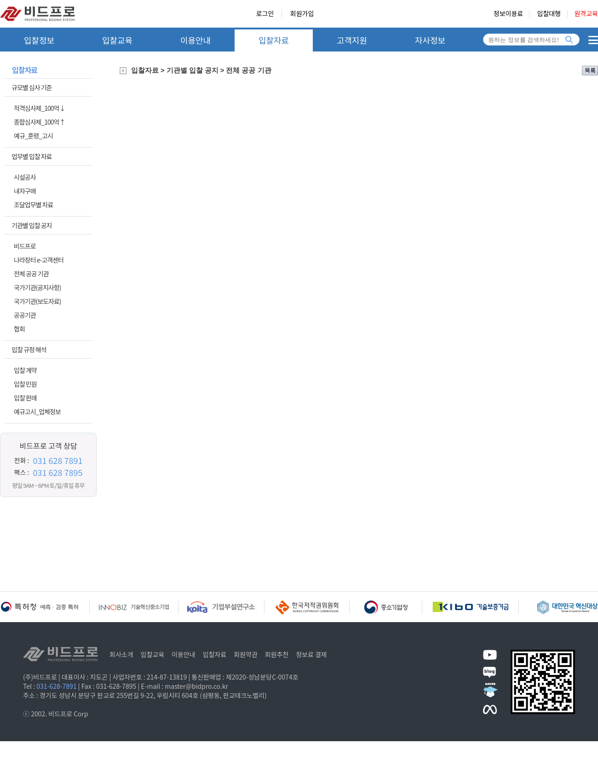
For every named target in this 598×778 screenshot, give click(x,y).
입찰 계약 (25, 370)
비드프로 (25, 246)
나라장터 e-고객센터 (38, 259)
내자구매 (25, 190)
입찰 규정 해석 (29, 349)
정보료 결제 (311, 654)
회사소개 (121, 654)
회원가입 (302, 14)
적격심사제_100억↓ (39, 108)
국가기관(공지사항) (37, 287)
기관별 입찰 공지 (32, 225)
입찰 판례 (25, 397)
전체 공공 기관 (31, 273)
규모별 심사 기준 (32, 87)
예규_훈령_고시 (33, 135)
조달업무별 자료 (33, 204)
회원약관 (246, 654)
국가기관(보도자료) (37, 301)
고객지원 (352, 40)
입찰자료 (274, 40)
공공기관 (25, 315)
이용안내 (195, 40)
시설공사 (25, 177)
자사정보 (430, 40)
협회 (19, 328)
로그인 (265, 14)
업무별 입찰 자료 (32, 156)
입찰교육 (117, 40)
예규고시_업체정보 (37, 411)
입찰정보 (39, 40)
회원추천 (277, 654)
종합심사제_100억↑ (39, 121)
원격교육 (586, 14)
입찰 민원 (25, 384)
